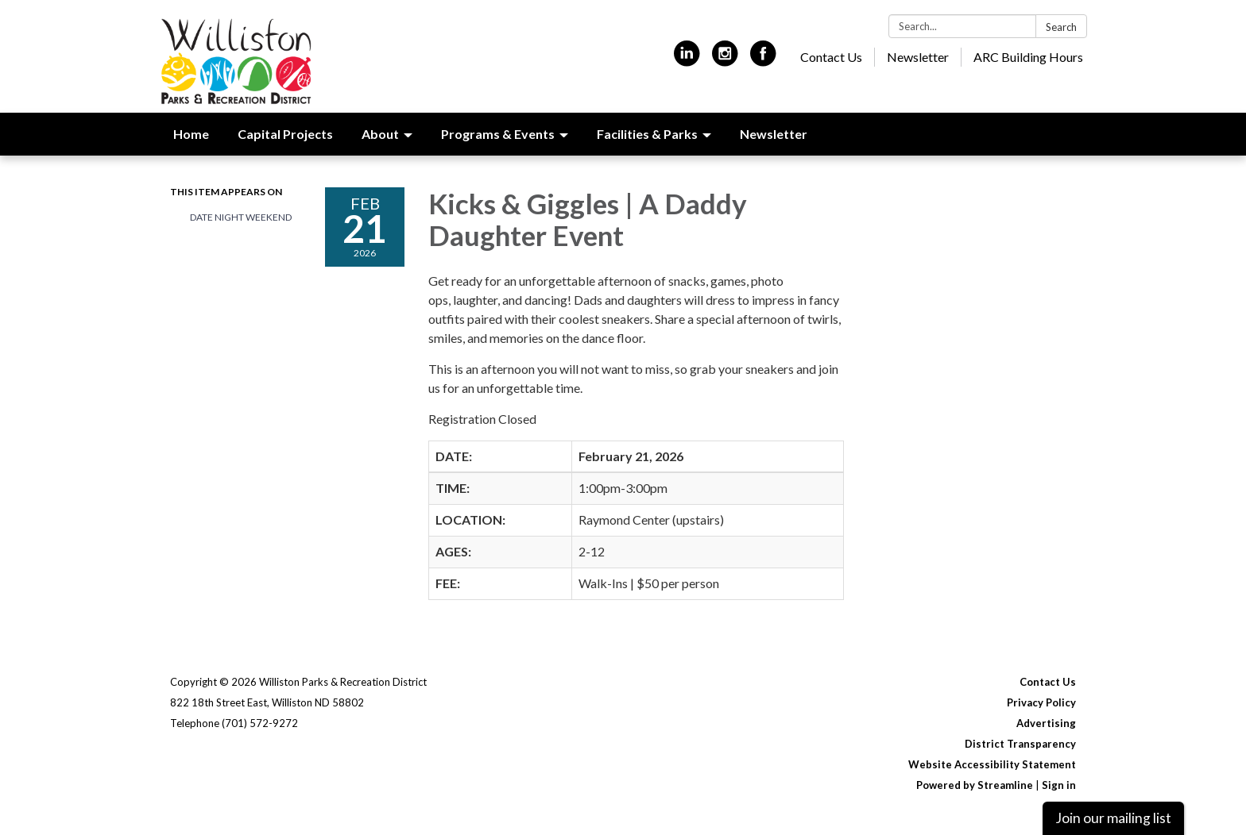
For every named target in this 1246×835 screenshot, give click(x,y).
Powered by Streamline (974, 785)
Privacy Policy (1041, 702)
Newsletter (918, 56)
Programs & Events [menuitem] (498, 133)
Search (1061, 27)
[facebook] (763, 60)
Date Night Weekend (241, 217)
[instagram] (725, 60)
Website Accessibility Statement (992, 764)
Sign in (1059, 785)
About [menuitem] (380, 133)
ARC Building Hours (1028, 56)
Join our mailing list (1113, 818)
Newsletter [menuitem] (773, 133)
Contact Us (831, 56)
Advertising (1046, 723)
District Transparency (1020, 743)
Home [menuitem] (191, 133)
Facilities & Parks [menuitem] (647, 133)
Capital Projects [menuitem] (285, 133)
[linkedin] (687, 60)
